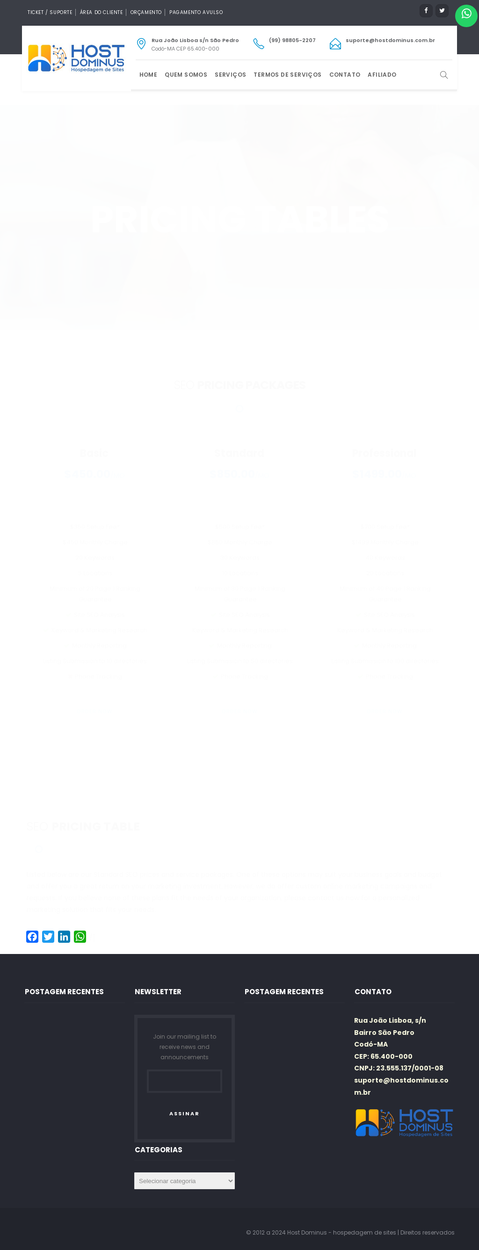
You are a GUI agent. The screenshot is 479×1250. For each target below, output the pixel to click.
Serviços (230, 75)
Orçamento (146, 12)
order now (94, 674)
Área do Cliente (101, 12)
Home (148, 75)
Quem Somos (186, 75)
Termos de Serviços (287, 75)
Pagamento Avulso (196, 12)
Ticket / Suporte (50, 12)
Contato (345, 75)
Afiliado (382, 75)
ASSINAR (184, 1113)
